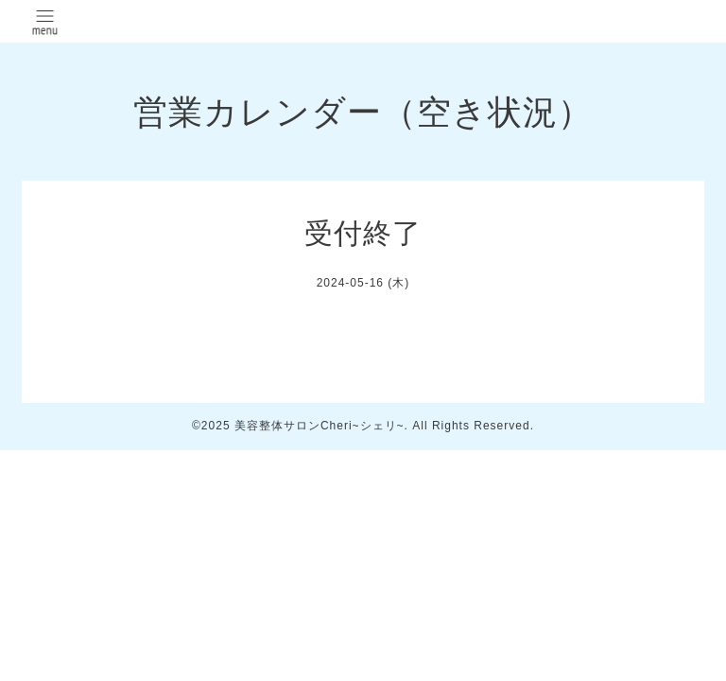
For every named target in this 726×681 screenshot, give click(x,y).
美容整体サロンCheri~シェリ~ (319, 425)
